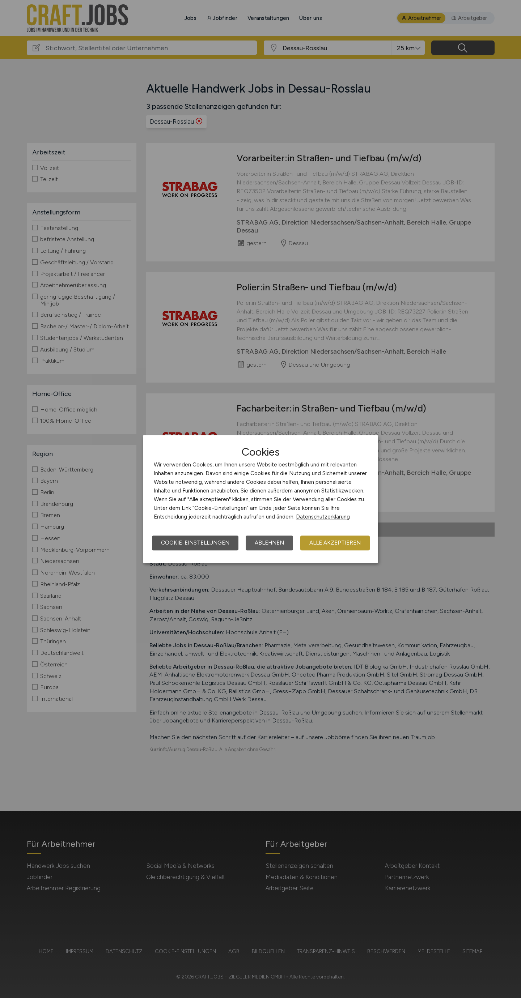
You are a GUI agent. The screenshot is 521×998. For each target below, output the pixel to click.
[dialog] (260, 499)
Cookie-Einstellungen (195, 542)
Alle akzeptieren (335, 542)
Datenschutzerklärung (323, 516)
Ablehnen (269, 542)
